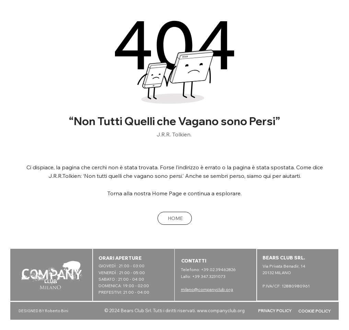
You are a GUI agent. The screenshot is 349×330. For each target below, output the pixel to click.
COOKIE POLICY (314, 311)
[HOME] (175, 218)
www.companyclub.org (221, 310)
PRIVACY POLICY (274, 310)
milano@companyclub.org (207, 289)
